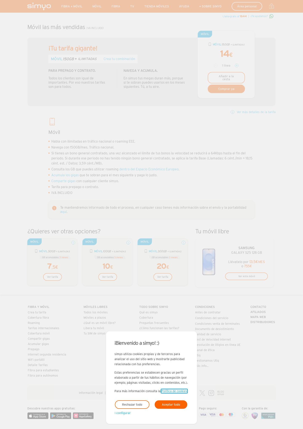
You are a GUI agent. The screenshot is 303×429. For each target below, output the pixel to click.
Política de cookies (174, 391)
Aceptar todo (171, 404)
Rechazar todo (132, 404)
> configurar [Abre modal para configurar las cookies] (122, 413)
